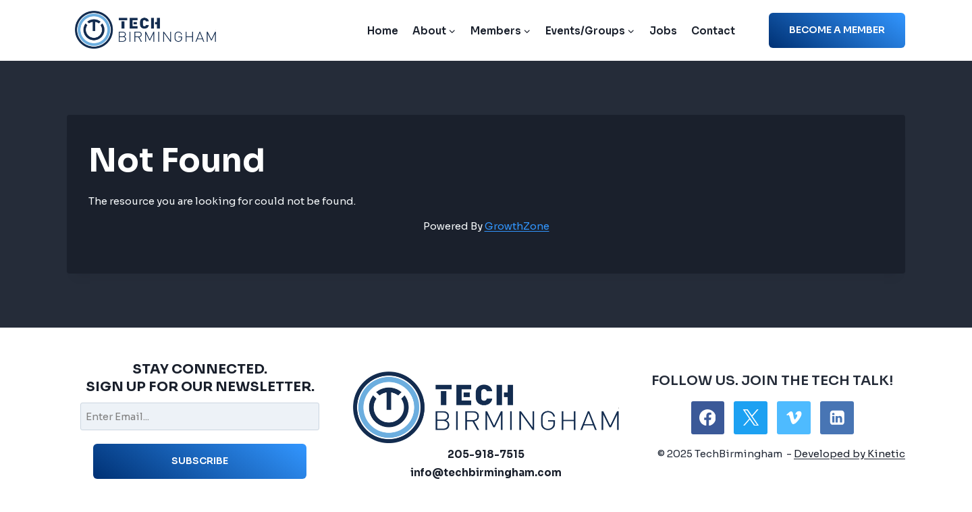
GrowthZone (517, 226)
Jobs (663, 30)
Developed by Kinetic (849, 453)
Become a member (837, 30)
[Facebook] (707, 417)
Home (382, 30)
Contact (713, 30)
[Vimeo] (793, 417)
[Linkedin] (836, 417)
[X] (750, 417)
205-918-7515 (486, 454)
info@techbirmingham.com (486, 472)
